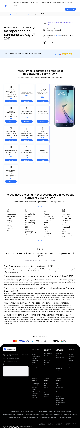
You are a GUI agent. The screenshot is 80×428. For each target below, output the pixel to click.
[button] (21, 2)
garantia (58, 35)
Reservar (11, 101)
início (5, 14)
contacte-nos (70, 9)
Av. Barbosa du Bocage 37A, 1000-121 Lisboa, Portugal (17, 354)
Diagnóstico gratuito (54, 22)
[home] (8, 6)
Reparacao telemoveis (15, 14)
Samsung (26, 14)
